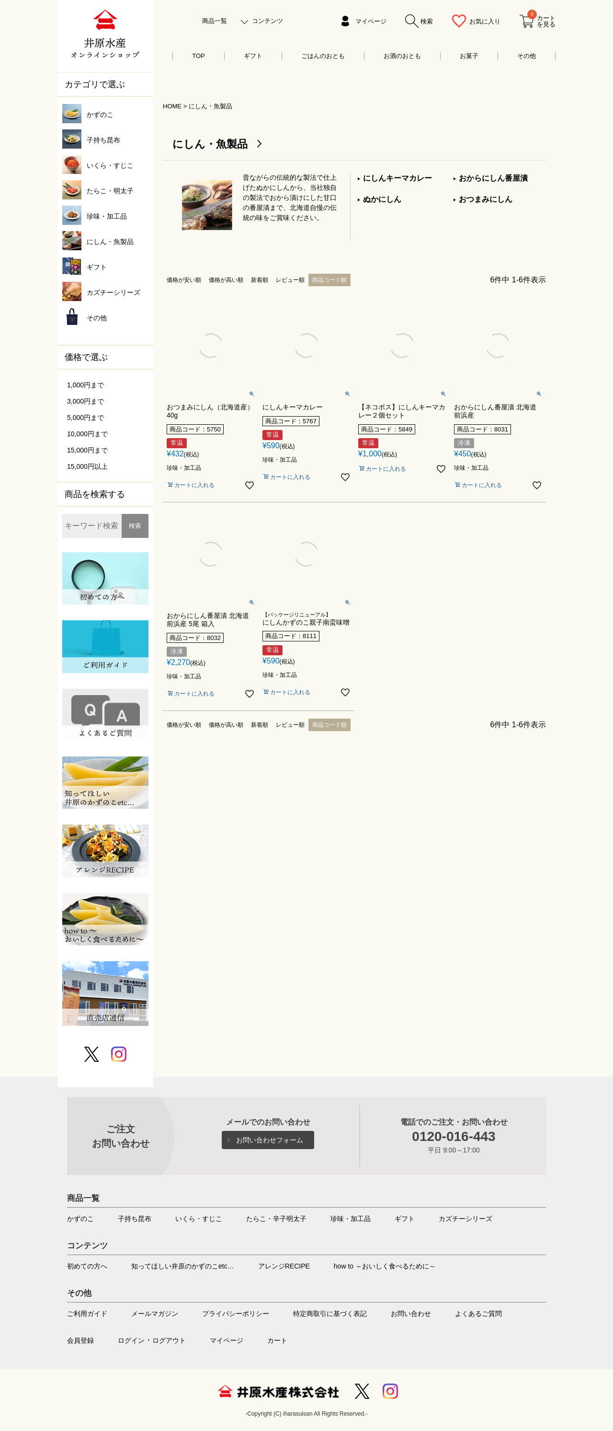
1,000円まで (85, 385)
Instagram (390, 1391)
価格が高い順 (226, 280)
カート (277, 1340)
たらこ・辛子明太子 (276, 1218)
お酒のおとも (402, 55)
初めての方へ (87, 1266)
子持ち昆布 (134, 1218)
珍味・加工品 (350, 1218)
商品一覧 (214, 20)
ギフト (253, 55)
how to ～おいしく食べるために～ (385, 1266)
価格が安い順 (184, 280)
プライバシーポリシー (235, 1313)
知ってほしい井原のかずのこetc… (182, 1266)
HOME (172, 106)
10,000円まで (87, 434)
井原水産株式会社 (278, 1391)
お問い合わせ (411, 1313)
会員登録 (80, 1340)
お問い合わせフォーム (269, 1140)
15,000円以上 (87, 466)
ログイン (131, 1340)
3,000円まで (85, 401)
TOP (198, 55)
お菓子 (469, 55)
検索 (135, 525)
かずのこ (80, 1218)
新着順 (259, 280)
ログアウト (169, 1340)
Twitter (362, 1391)
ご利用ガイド (87, 1313)
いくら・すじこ (198, 1218)
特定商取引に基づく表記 (330, 1313)
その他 (526, 55)
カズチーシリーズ (465, 1218)
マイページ (370, 21)
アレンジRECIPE (284, 1266)
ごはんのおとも (323, 55)
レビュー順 (290, 280)
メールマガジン (154, 1313)
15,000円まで (87, 450)
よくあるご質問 (478, 1313)
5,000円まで (85, 417)
